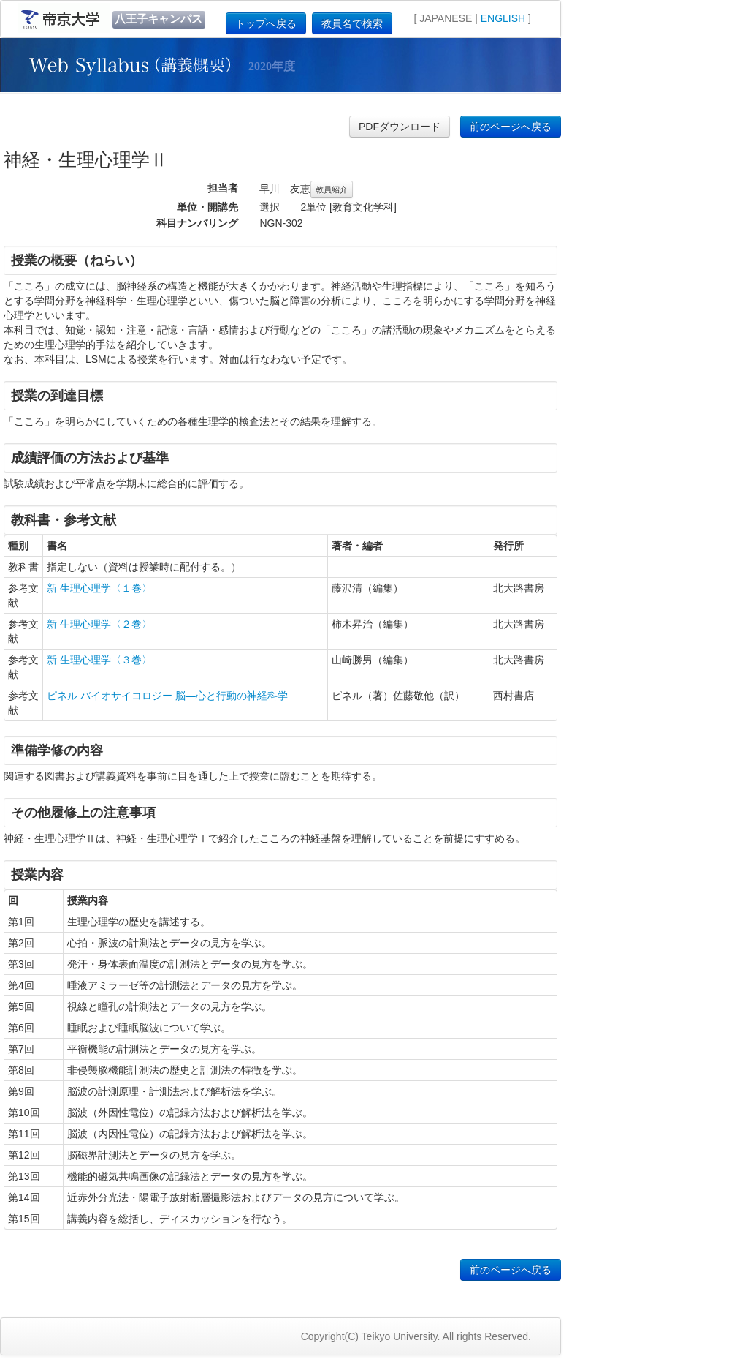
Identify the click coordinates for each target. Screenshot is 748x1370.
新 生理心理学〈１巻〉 (99, 588)
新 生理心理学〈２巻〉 (99, 624)
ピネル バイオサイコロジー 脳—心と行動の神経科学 (167, 695)
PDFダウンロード (399, 126)
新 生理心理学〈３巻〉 (99, 660)
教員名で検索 (352, 23)
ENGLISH (503, 18)
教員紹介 (332, 189)
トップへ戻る (266, 23)
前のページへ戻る (511, 126)
